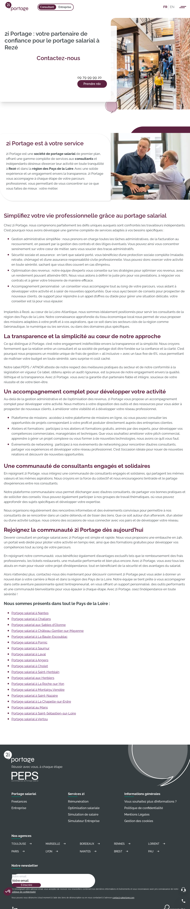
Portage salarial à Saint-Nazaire (34, 695)
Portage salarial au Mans (29, 707)
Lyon (52, 851)
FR (165, 7)
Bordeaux (90, 843)
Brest (121, 851)
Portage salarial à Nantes (30, 613)
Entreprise (64, 7)
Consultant (47, 7)
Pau (154, 851)
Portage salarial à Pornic (29, 642)
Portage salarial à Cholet (29, 666)
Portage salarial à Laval (28, 654)
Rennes (123, 843)
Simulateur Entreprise (83, 821)
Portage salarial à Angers (29, 660)
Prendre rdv (92, 84)
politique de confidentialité (23, 892)
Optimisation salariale (83, 808)
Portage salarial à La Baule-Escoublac (39, 637)
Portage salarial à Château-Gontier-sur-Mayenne (47, 631)
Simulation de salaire (83, 814)
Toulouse (22, 843)
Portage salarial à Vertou (29, 719)
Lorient (157, 843)
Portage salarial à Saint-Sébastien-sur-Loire (43, 713)
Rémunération (78, 801)
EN (172, 7)
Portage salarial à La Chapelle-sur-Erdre (41, 701)
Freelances (19, 801)
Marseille (56, 843)
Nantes (89, 851)
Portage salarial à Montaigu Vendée (38, 690)
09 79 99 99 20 (89, 77)
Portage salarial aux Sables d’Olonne (38, 625)
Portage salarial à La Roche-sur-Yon (37, 684)
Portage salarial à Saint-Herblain (35, 672)
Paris (18, 851)
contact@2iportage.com (123, 898)
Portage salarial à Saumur (30, 648)
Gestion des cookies (138, 821)
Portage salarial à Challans (31, 619)
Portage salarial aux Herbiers (32, 678)
